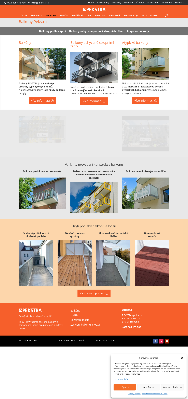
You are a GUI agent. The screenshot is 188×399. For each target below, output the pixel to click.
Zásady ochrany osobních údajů (155, 393)
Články (140, 3)
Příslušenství (150, 15)
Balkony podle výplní (52, 31)
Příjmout (124, 387)
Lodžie (64, 15)
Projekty (116, 3)
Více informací (40, 100)
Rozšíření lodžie (81, 15)
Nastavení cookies (106, 340)
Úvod (23, 15)
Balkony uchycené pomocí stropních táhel (96, 31)
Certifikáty (103, 3)
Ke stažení (152, 3)
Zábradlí (114, 15)
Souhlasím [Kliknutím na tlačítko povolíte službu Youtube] (42, 135)
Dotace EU (166, 3)
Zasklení (100, 15)
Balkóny (75, 310)
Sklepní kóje (131, 15)
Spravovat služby (122, 379)
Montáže (129, 3)
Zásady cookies (134, 393)
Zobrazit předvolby (172, 387)
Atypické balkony (138, 31)
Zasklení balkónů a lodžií (85, 324)
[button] (182, 357)
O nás (91, 3)
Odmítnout (148, 387)
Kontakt (179, 3)
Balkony (51, 15)
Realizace (36, 15)
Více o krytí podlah (92, 293)
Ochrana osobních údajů (71, 340)
